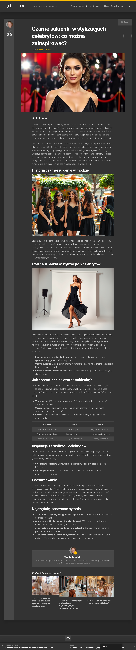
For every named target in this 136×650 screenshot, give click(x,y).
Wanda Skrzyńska (44, 50)
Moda (106, 6)
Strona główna (77, 6)
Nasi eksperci (117, 6)
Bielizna (96, 6)
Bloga (88, 6)
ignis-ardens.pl (16, 6)
